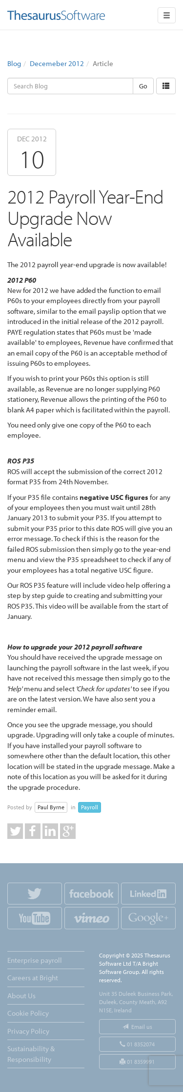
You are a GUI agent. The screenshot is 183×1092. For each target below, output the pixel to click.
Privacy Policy (28, 1031)
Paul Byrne (51, 807)
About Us (21, 995)
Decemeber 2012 (57, 63)
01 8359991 (137, 1061)
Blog (14, 63)
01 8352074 (137, 1044)
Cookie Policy (28, 1013)
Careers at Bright (32, 977)
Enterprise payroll (34, 960)
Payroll (89, 807)
